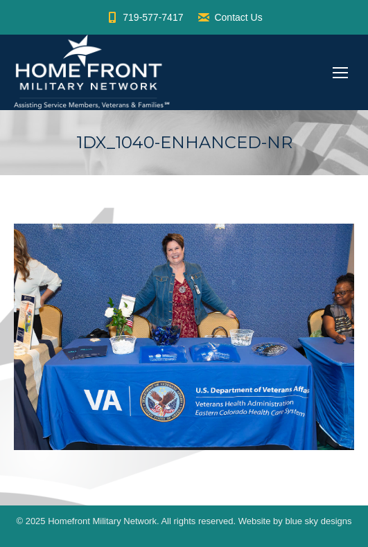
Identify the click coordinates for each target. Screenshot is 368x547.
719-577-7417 (144, 17)
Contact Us (229, 17)
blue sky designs (318, 521)
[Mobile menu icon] (340, 73)
